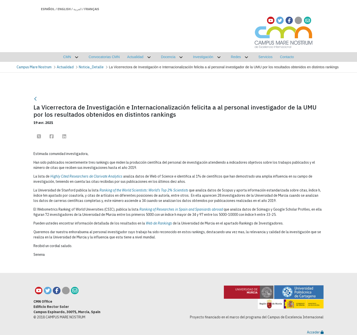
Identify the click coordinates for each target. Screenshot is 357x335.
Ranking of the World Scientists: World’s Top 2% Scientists (143, 190)
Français (91, 9)
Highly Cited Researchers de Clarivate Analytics (86, 176)
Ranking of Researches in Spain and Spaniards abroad (181, 209)
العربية (77, 9)
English (64, 9)
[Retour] (35, 98)
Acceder (315, 332)
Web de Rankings (159, 223)
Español (48, 9)
